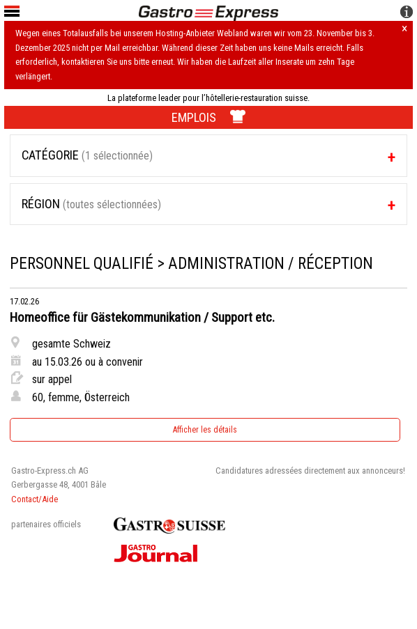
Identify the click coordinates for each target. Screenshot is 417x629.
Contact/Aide (34, 499)
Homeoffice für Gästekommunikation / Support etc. (142, 317)
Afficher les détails (205, 430)
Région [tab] (91, 203)
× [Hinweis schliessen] (404, 29)
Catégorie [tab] (87, 155)
